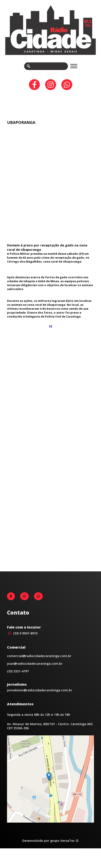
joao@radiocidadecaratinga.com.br (34, 670)
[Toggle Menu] (73, 66)
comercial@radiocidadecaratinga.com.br (39, 662)
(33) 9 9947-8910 (22, 639)
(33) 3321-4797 (18, 677)
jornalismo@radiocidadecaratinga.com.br (39, 696)
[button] (49, 782)
